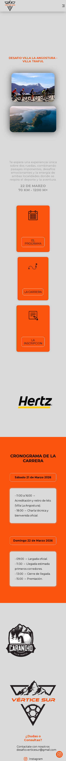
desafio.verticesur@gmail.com (36, 749)
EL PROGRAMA (33, 242)
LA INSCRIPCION (33, 342)
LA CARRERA (33, 292)
